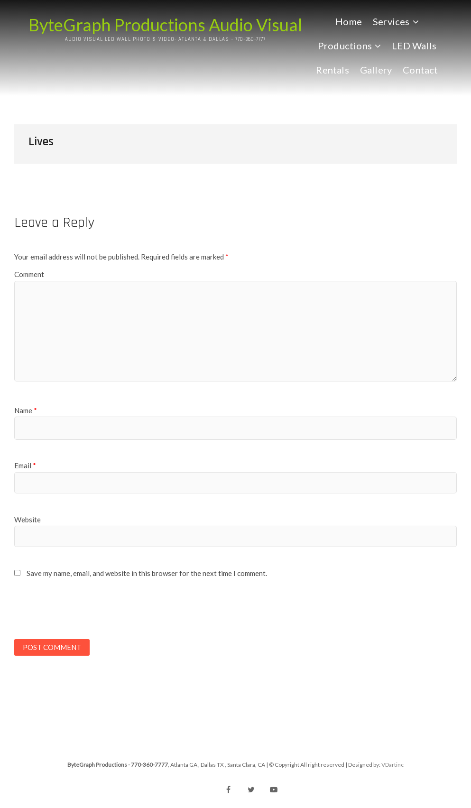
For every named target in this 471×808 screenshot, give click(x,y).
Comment (29, 274)
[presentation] (79, 612)
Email (25, 465)
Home (348, 21)
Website (27, 519)
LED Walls (414, 45)
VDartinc (392, 764)
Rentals (332, 69)
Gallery (376, 69)
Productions (345, 45)
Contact (420, 69)
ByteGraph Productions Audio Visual (165, 24)
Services (391, 21)
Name (25, 410)
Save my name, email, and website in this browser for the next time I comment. (147, 573)
